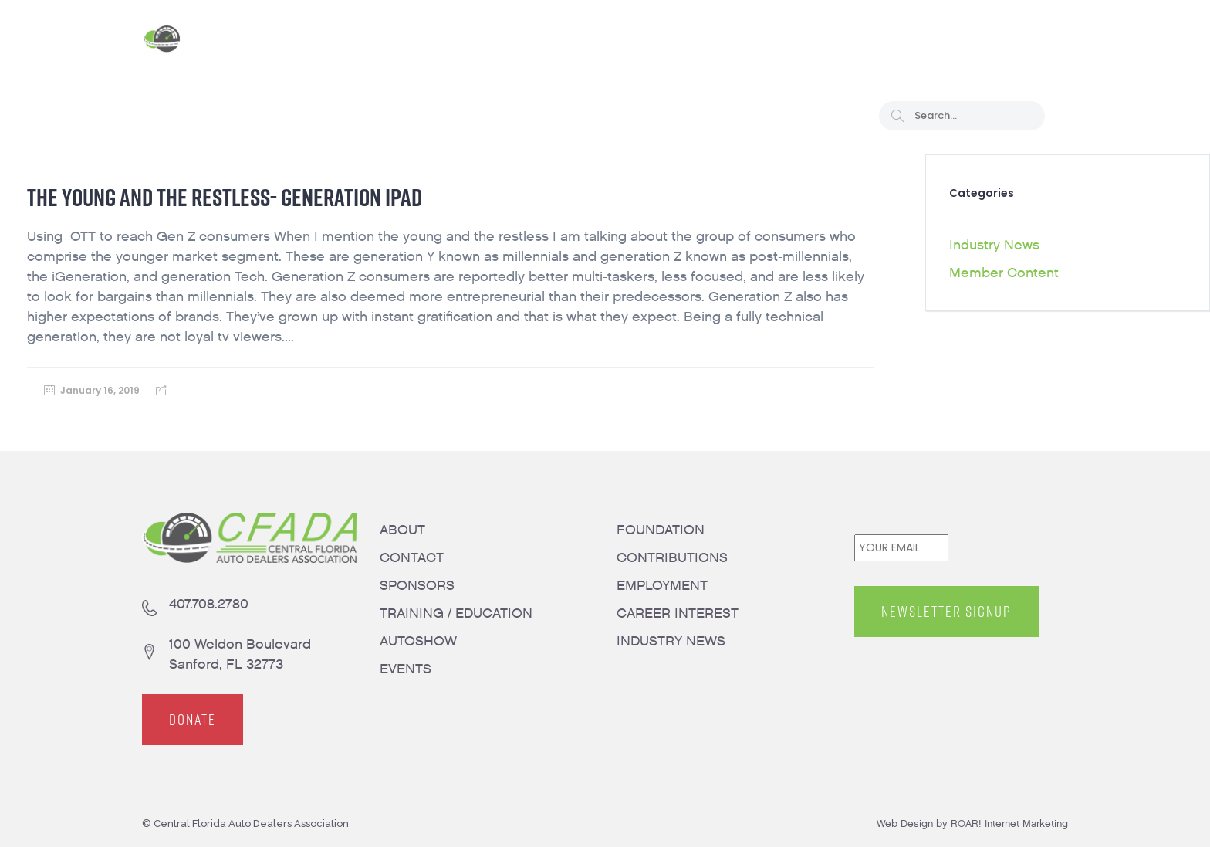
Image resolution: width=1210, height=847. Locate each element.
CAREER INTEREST (678, 613)
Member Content (1004, 273)
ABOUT (402, 530)
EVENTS (405, 669)
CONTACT (412, 558)
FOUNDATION (661, 530)
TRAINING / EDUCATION (456, 613)
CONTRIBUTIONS (672, 558)
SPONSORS (417, 586)
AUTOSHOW (418, 641)
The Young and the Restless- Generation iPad (224, 197)
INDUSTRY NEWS (671, 641)
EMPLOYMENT (662, 586)
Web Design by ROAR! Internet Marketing (972, 823)
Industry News (994, 245)
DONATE (192, 719)
